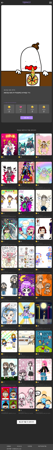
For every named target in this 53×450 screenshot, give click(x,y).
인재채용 (9, 446)
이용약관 (30, 446)
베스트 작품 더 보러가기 (26, 422)
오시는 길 (19, 446)
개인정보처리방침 (42, 446)
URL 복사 (26, 118)
